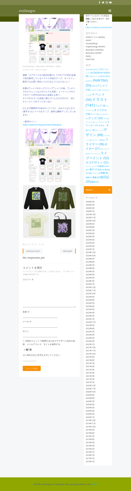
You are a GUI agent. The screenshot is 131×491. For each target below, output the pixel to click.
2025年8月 (90, 227)
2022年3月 (90, 341)
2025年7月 (90, 230)
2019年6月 (90, 439)
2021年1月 (90, 382)
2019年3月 (90, 448)
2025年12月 (90, 214)
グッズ (41, 244)
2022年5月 (90, 338)
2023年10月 (90, 293)
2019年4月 (90, 445)
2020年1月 (90, 417)
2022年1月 (90, 344)
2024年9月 (90, 258)
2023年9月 (90, 296)
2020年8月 (90, 398)
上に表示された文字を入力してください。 (42, 355)
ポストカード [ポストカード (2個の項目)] (103, 149)
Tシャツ (27, 244)
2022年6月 (90, 334)
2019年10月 (90, 426)
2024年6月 (90, 268)
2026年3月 (90, 205)
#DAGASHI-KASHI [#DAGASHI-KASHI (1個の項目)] (92, 69)
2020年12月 (90, 385)
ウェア (34, 244)
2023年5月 (90, 309)
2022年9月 (90, 325)
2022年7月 (90, 331)
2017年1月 (90, 458)
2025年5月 (90, 236)
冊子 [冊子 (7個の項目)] (89, 169)
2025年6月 (90, 233)
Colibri (94, 484)
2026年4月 (90, 201)
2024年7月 (90, 265)
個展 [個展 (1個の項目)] (106, 166)
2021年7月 (90, 363)
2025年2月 (90, 246)
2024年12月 (90, 252)
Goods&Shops (29, 66)
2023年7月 (90, 303)
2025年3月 (90, 243)
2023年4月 (90, 312)
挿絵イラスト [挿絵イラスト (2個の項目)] (91, 173)
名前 (26, 311)
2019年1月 (90, 452)
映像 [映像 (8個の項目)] (101, 172)
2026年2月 (90, 208)
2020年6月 (90, 404)
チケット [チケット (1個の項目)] (99, 130)
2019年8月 (90, 433)
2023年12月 (90, 287)
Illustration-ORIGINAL (45, 66)
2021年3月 (90, 376)
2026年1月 (90, 211)
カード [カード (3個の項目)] (94, 114)
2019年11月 (90, 423)
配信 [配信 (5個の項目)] (94, 181)
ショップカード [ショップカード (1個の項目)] (100, 122)
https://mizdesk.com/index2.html (99, 27)
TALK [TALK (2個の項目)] (94, 86)
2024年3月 (90, 277)
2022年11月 (90, 322)
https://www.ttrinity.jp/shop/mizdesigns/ (42, 125)
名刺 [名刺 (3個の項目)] (97, 169)
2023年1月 (90, 319)
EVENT (88, 40)
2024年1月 (90, 284)
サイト (26, 331)
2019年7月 (90, 436)
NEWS (58, 66)
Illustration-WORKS (94, 53)
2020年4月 (90, 410)
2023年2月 (90, 315)
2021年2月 (90, 379)
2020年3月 (90, 414)
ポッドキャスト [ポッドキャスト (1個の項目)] (92, 154)
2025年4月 (90, 239)
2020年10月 (90, 391)
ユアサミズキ (28, 70)
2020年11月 (90, 388)
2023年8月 (90, 300)
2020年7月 (90, 401)
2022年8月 (90, 328)
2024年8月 (90, 262)
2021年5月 (90, 369)
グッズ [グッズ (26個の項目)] (95, 118)
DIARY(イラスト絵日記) (95, 37)
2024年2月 (90, 281)
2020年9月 (90, 395)
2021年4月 (90, 372)
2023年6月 (90, 306)
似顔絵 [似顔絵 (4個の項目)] (99, 166)
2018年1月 (90, 455)
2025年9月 (90, 224)
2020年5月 (90, 407)
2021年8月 (90, 360)
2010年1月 (90, 461)
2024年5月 (90, 271)
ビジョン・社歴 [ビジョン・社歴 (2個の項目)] (98, 140)
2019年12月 (90, 420)
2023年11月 (90, 290)
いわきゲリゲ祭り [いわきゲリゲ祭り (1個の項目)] (97, 90)
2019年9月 (90, 430)
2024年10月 (90, 255)
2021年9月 (90, 357)
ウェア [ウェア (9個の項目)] (100, 105)
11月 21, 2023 (40, 70)
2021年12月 (90, 347)
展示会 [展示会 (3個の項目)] (105, 169)
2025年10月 (90, 220)
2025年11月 (90, 217)
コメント (28, 279)
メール (27, 321)
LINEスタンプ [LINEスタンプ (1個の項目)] (94, 76)
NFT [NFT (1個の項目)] (90, 81)
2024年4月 (90, 274)
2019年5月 (90, 442)
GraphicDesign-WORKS (95, 46)
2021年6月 (90, 366)
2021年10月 (90, 353)
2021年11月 (90, 350)
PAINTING (90, 59)
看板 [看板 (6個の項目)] (91, 177)
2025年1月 (90, 249)
